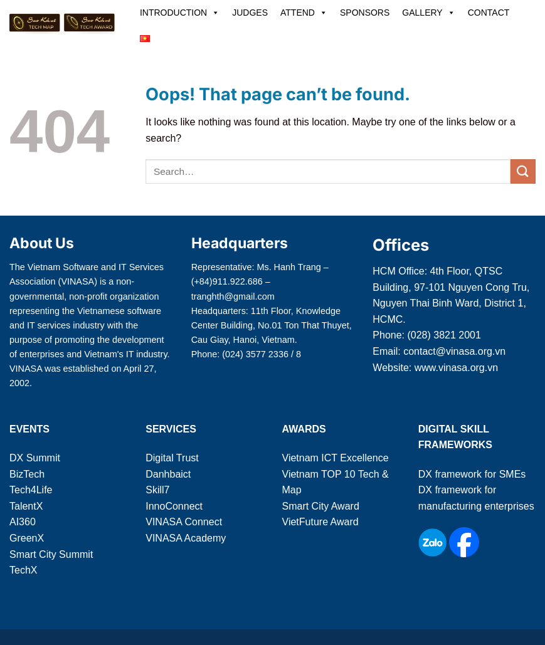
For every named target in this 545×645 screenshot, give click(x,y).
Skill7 (157, 490)
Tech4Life (31, 490)
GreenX (26, 538)
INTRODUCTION (180, 12)
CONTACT (489, 13)
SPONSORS (364, 13)
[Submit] (523, 171)
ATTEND (303, 12)
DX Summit (34, 458)
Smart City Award (320, 506)
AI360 (22, 522)
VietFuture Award (320, 522)
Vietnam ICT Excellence (335, 458)
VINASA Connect (184, 522)
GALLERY (428, 12)
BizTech (27, 474)
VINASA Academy (186, 538)
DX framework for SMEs (472, 474)
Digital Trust (172, 458)
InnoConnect (174, 506)
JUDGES (250, 13)
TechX (23, 570)
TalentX (26, 506)
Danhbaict (168, 474)
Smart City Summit (51, 554)
